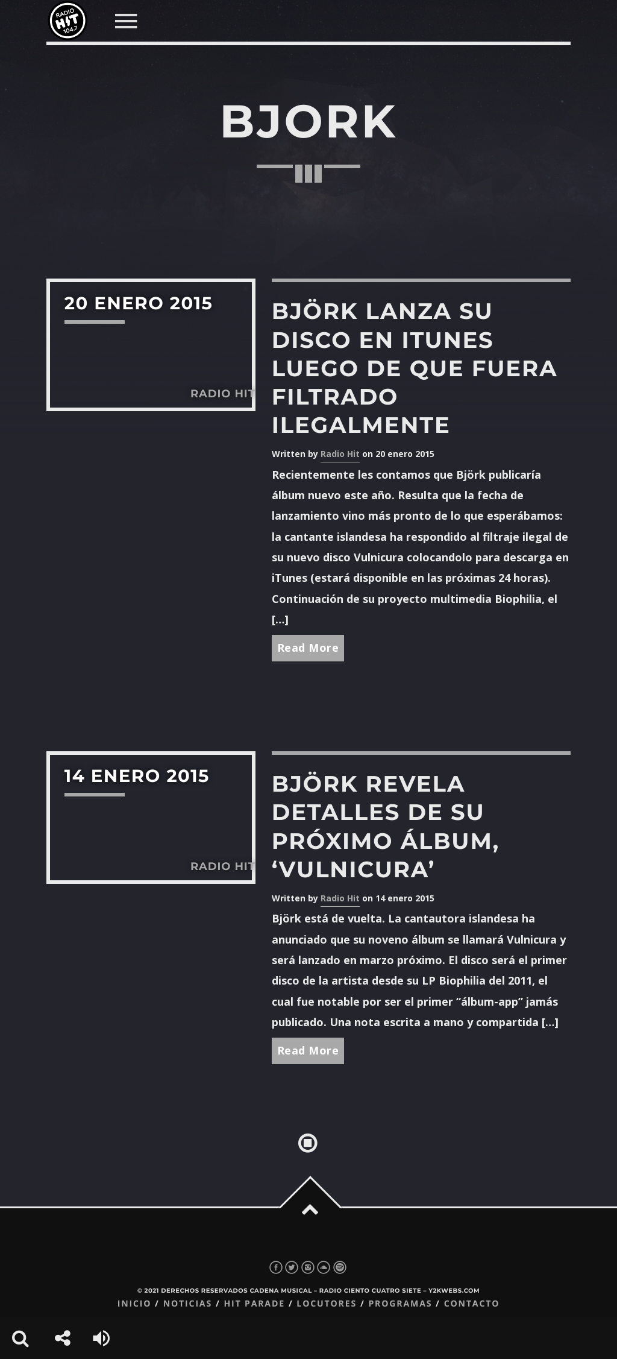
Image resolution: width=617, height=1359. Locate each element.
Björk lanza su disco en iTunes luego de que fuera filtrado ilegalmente (415, 368)
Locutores (326, 1304)
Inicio (134, 1304)
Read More (308, 647)
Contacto (472, 1304)
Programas (400, 1304)
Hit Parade (254, 1304)
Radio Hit (340, 453)
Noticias (187, 1304)
